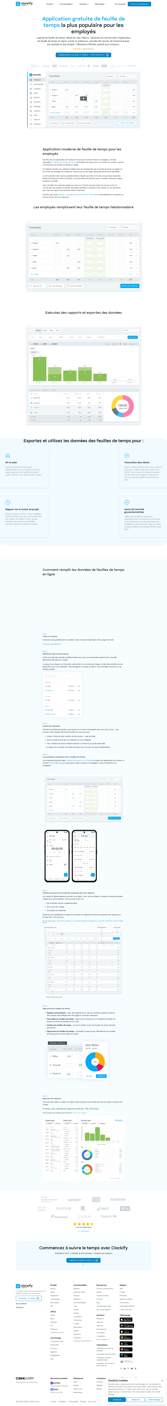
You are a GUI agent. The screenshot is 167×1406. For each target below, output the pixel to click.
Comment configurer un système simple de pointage (76, 921)
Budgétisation (55, 1355)
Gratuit (52, 1315)
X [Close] (162, 1381)
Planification (54, 1345)
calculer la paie (64, 194)
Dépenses (77, 1334)
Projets (76, 1309)
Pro (51, 1326)
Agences (100, 1322)
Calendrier (77, 1299)
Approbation (78, 1327)
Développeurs (102, 1329)
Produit (49, 4)
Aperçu (53, 1288)
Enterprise (54, 1329)
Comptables (101, 1336)
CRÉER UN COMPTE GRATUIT (83, 1260)
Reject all (135, 1400)
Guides (99, 1292)
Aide (121, 1288)
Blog (98, 1302)
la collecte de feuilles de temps (63, 162)
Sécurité (83, 1401)
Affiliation (100, 1385)
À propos (100, 1382)
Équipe (76, 1331)
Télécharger (99, 4)
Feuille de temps (79, 1292)
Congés (76, 1324)
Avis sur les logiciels (104, 1309)
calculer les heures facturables (85, 194)
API (51, 1306)
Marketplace (78, 1392)
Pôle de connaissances (105, 1288)
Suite (75, 1382)
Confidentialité (73, 1401)
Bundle (76, 1385)
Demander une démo (28, 1298)
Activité (76, 1313)
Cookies (53, 1401)
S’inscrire (19, 1307)
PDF (74, 1113)
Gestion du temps (103, 1295)
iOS (59, 763)
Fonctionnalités (66, 4)
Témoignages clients (104, 1306)
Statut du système (126, 1299)
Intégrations (54, 1295)
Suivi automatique (80, 1302)
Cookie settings (154, 1400)
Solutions (83, 4)
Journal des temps (56, 1341)
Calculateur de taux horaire (106, 1354)
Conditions (62, 1401)
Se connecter (120, 4)
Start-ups (100, 1326)
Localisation (78, 1317)
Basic (52, 1319)
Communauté (124, 1302)
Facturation (77, 1338)
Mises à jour (78, 1389)
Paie (52, 1359)
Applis (52, 1292)
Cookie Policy (125, 1392)
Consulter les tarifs (57, 1332)
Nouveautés (54, 1302)
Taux (75, 1306)
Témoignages (55, 1299)
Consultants (101, 1333)
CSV (79, 1113)
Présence (53, 1348)
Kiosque (76, 1295)
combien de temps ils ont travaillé (79, 760)
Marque (99, 1389)
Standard (53, 1322)
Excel (84, 1113)
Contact (122, 1292)
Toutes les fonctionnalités (83, 1341)
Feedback (123, 1295)
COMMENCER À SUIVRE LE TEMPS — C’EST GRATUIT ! (83, 55)
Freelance (100, 1319)
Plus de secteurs (103, 1339)
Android (52, 763)
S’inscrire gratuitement (139, 4)
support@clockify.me (127, 1306)
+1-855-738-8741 (126, 1309)
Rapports (53, 1352)
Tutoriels (100, 1299)
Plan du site (92, 1401)
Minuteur (77, 1288)
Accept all (117, 1400)
